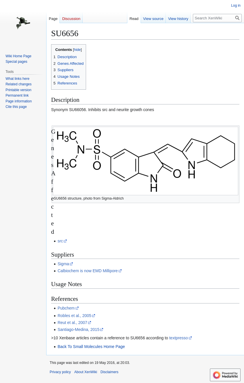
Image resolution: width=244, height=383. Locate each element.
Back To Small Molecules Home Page (91, 346)
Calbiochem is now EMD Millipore (87, 270)
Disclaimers (109, 372)
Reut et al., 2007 (72, 322)
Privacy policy (60, 372)
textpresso (178, 338)
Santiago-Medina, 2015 (78, 329)
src (60, 241)
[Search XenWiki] (217, 18)
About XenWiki (85, 372)
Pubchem (65, 308)
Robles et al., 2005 (74, 315)
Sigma (63, 264)
